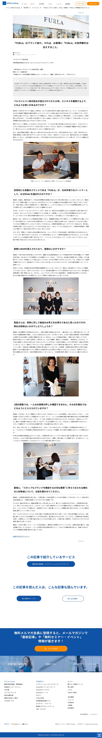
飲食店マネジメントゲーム (45, 706)
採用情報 (71, 708)
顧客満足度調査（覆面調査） (14, 684)
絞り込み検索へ (73, 598)
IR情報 (70, 705)
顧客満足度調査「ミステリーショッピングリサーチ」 (51, 564)
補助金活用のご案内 (11, 698)
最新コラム (51, 664)
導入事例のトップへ (29, 598)
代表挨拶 (71, 702)
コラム (50, 4)
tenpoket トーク (42, 692)
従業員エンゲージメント (12, 687)
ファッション (35, 8)
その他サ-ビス (9, 701)
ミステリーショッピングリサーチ (47, 684)
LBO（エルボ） (41, 709)
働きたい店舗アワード (75, 684)
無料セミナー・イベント (85, 664)
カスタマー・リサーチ (43, 703)
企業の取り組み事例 (17, 664)
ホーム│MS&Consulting (13, 8)
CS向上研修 (40, 698)
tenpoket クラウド (43, 690)
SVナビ (38, 695)
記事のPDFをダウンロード (21, 536)
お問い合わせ (93, 3)
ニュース (59, 4)
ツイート (81, 13)
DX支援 (6, 690)
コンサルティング (10, 692)
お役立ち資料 (80, 3)
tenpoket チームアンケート (46, 687)
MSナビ (26, 724)
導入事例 (41, 4)
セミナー (32, 4)
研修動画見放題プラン (43, 701)
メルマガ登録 (52, 648)
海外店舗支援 (8, 695)
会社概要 (71, 697)
